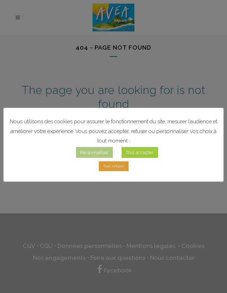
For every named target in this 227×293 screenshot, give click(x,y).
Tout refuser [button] (113, 166)
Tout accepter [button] (140, 152)
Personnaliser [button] (94, 152)
